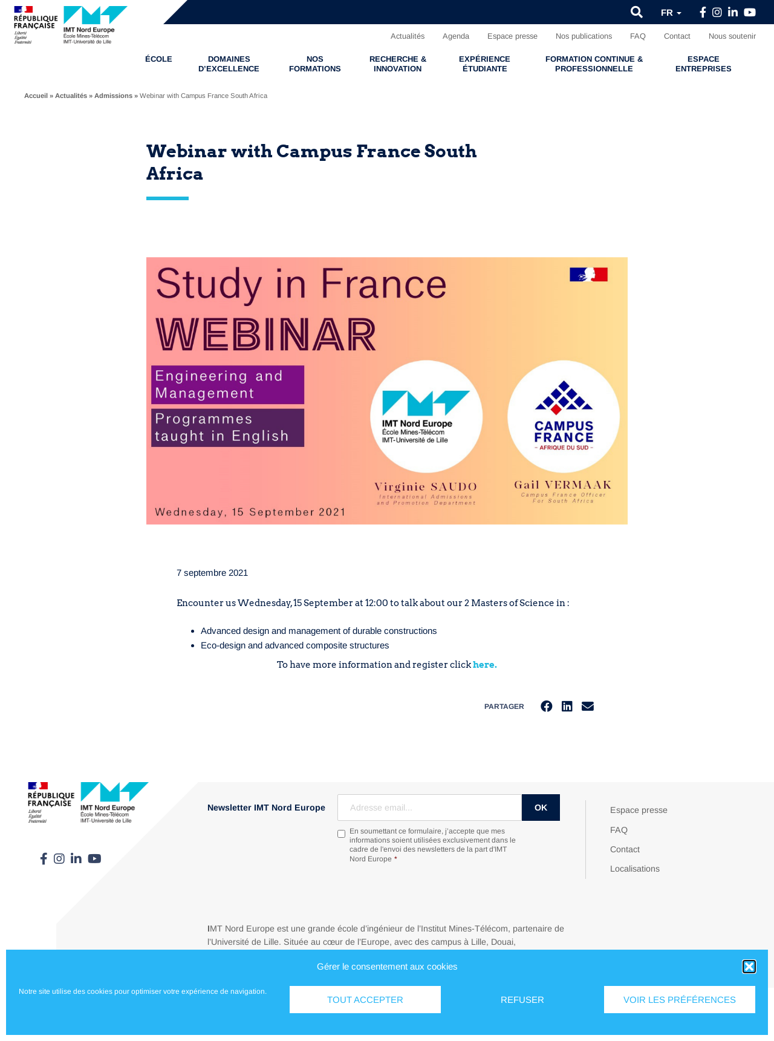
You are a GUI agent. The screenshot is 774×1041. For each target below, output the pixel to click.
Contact (677, 36)
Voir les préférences (679, 999)
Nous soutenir (732, 36)
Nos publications (584, 36)
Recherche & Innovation (397, 63)
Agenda (456, 36)
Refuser (522, 999)
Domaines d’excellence (228, 63)
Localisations (635, 869)
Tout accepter (365, 999)
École (158, 59)
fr (671, 12)
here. (485, 664)
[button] (749, 967)
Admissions (113, 95)
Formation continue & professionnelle (594, 63)
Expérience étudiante (484, 63)
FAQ (638, 36)
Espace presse (512, 36)
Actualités (407, 36)
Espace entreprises (703, 63)
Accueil (36, 95)
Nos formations (315, 63)
